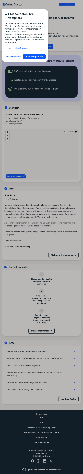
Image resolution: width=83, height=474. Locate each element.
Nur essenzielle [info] (13, 56)
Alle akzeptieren (34, 56)
